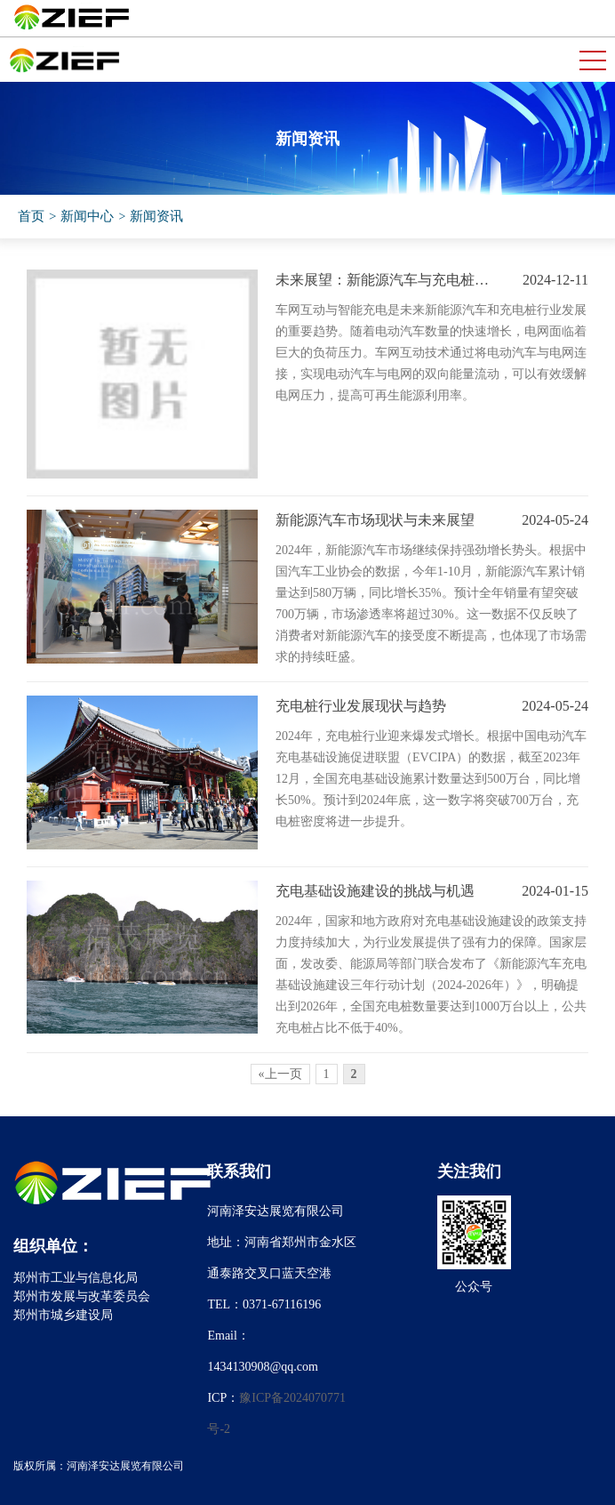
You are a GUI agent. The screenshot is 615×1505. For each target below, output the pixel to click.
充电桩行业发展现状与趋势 (361, 705)
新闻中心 (87, 216)
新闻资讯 (156, 216)
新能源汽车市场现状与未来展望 (375, 519)
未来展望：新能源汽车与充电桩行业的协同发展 (386, 279)
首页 (31, 216)
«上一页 (280, 1074)
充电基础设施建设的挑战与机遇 (375, 890)
